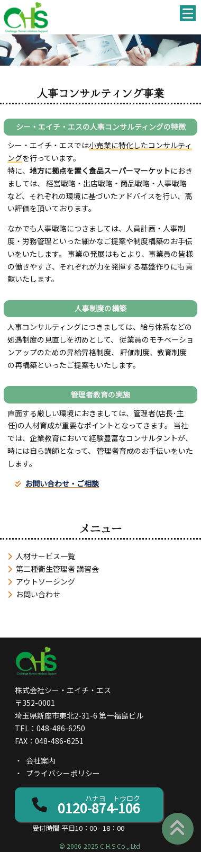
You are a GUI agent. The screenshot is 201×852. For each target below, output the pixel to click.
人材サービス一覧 (45, 556)
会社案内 (41, 760)
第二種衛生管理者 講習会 (57, 568)
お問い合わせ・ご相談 (62, 483)
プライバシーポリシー (63, 773)
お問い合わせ (38, 594)
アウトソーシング (45, 581)
